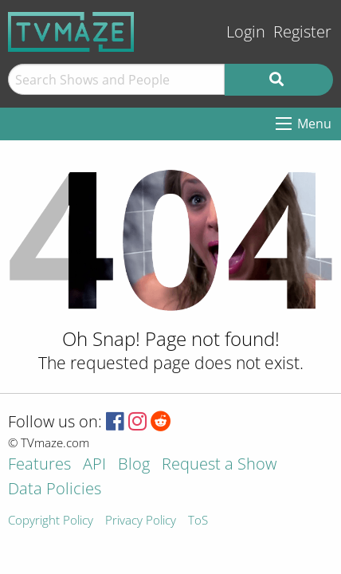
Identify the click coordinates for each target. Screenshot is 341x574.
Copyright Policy (50, 521)
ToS (198, 521)
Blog (134, 465)
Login (245, 31)
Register (302, 31)
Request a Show (219, 465)
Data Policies (54, 490)
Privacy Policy (140, 521)
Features (39, 465)
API (94, 465)
